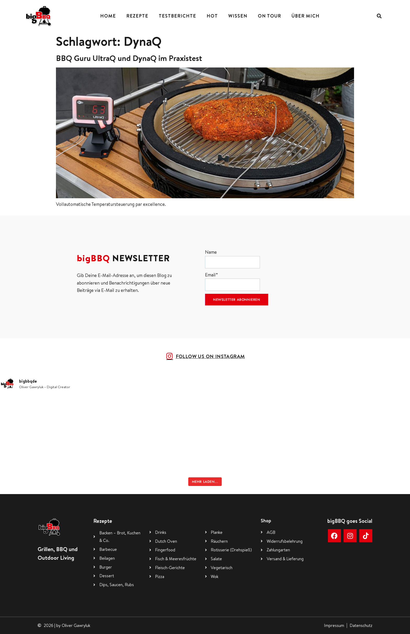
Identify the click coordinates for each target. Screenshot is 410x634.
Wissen (237, 16)
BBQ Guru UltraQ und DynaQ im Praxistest (129, 58)
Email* (232, 281)
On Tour (269, 16)
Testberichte (177, 16)
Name (232, 258)
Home (108, 16)
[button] (379, 16)
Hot (212, 16)
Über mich (306, 16)
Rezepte (137, 16)
